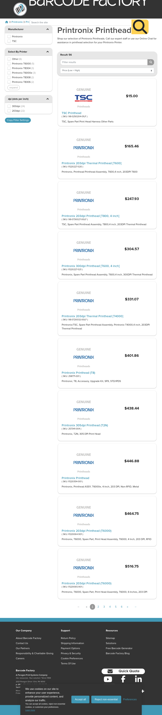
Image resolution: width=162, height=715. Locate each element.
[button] (47, 29)
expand (13, 87)
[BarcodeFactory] (20, 9)
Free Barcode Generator (119, 648)
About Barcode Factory (28, 638)
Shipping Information (72, 643)
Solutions (111, 643)
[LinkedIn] (138, 679)
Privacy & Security (71, 653)
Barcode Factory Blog (118, 653)
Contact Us (22, 643)
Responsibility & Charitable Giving (34, 653)
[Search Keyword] (80, 16)
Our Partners (23, 648)
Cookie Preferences (72, 658)
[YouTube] (108, 679)
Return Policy (68, 638)
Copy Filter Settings (18, 120)
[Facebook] (123, 678)
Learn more (30, 710)
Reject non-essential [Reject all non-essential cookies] (106, 699)
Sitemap (110, 638)
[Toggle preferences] (130, 699)
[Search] (140, 20)
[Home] (6, 22)
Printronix (17, 22)
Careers (20, 658)
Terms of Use (68, 663)
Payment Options (70, 648)
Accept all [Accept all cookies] (80, 699)
